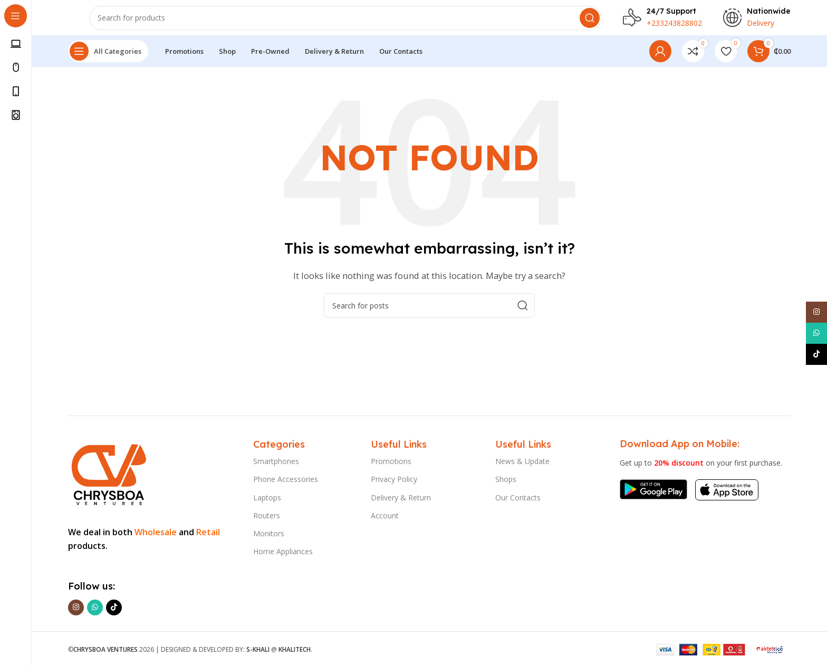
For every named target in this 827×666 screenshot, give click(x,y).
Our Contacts (518, 498)
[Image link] (108, 472)
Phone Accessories (285, 479)
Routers (266, 515)
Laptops (267, 498)
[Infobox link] (662, 21)
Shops (505, 479)
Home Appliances (283, 551)
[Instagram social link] (76, 607)
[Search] (345, 21)
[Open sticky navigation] (108, 58)
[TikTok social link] (114, 607)
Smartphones (276, 461)
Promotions (391, 461)
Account (385, 515)
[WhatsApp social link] (95, 607)
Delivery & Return (401, 498)
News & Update (522, 461)
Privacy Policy (394, 479)
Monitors (268, 533)
